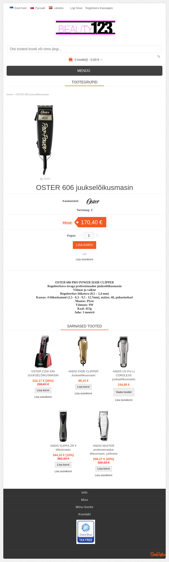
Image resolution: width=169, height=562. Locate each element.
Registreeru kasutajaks (99, 8)
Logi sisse (76, 8)
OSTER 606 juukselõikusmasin (32, 94)
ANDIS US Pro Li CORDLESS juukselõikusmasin (124, 375)
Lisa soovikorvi (84, 259)
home (10, 94)
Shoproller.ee (158, 554)
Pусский (37, 8)
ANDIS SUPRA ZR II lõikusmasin (63, 447)
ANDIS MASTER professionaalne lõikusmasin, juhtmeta (103, 449)
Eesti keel (18, 8)
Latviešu (56, 8)
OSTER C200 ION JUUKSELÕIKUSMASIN (43, 373)
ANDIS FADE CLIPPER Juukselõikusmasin (83, 373)
